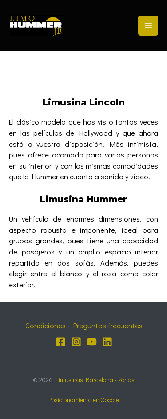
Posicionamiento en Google (83, 399)
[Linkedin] (107, 342)
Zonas (126, 379)
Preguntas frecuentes (108, 325)
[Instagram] (76, 342)
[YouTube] (92, 342)
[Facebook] (61, 342)
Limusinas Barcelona (84, 379)
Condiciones (45, 325)
